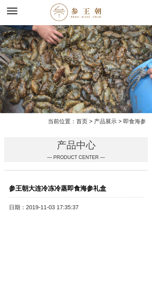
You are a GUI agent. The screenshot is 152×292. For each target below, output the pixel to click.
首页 (82, 121)
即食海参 (134, 121)
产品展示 (105, 121)
